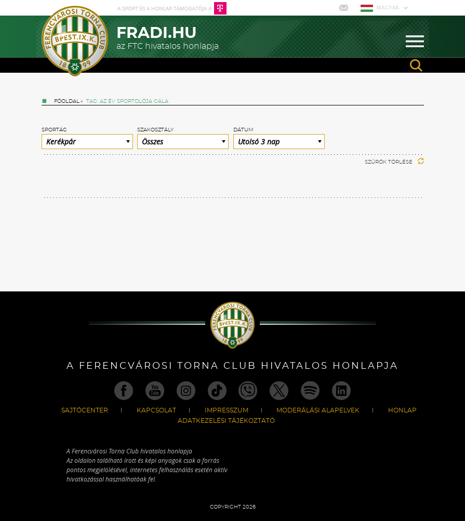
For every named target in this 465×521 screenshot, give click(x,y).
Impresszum (226, 410)
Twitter (279, 390)
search (416, 65)
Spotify (310, 390)
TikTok (217, 390)
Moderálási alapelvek (318, 410)
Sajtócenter (84, 410)
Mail (344, 8)
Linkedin (341, 390)
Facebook (123, 390)
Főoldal (66, 101)
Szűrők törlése (394, 162)
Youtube (154, 390)
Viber (247, 390)
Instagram (186, 390)
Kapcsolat (156, 410)
